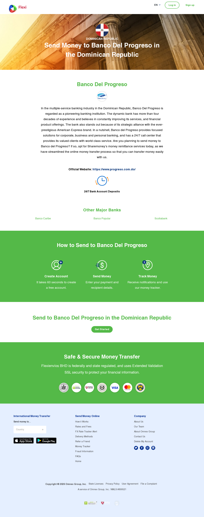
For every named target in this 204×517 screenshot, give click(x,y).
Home (78, 461)
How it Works (81, 421)
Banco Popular (102, 218)
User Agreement (130, 484)
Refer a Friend (82, 441)
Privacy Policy (113, 484)
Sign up (190, 5)
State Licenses (96, 484)
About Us (138, 421)
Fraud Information (84, 451)
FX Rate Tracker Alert (86, 431)
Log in (172, 5)
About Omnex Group (144, 431)
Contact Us (139, 436)
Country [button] (20, 429)
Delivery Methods (84, 436)
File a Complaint (149, 484)
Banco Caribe (43, 218)
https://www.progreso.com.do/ (114, 169)
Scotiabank (161, 218)
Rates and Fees (83, 426)
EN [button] (156, 5)
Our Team (139, 426)
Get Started (102, 329)
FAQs (78, 456)
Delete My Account (143, 441)
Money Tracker (82, 446)
